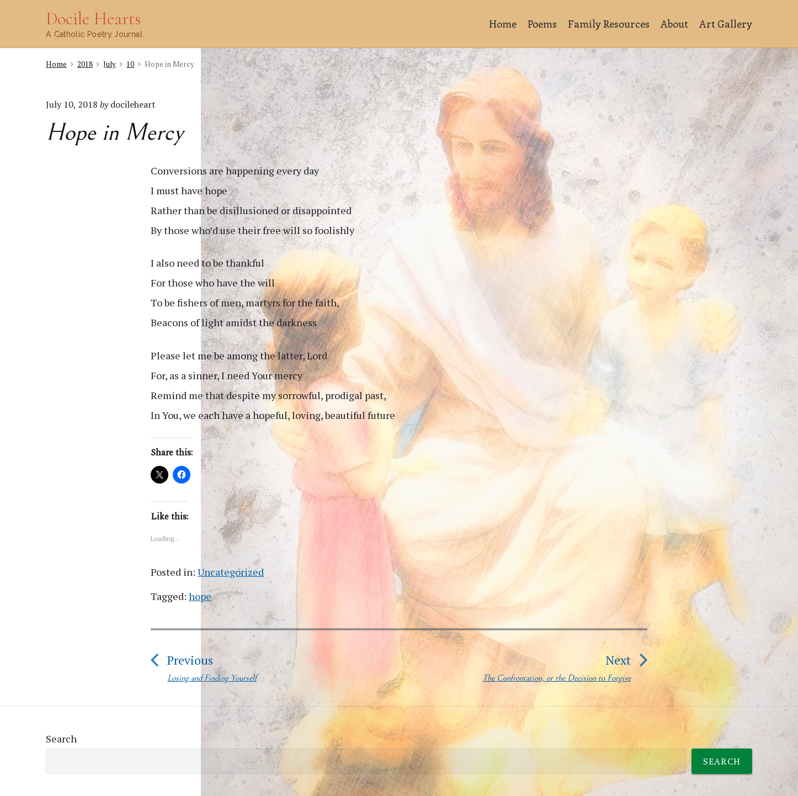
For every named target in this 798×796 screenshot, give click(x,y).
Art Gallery (725, 23)
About (674, 23)
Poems (542, 23)
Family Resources (609, 23)
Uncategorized (231, 572)
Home (503, 23)
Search (61, 738)
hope (200, 596)
